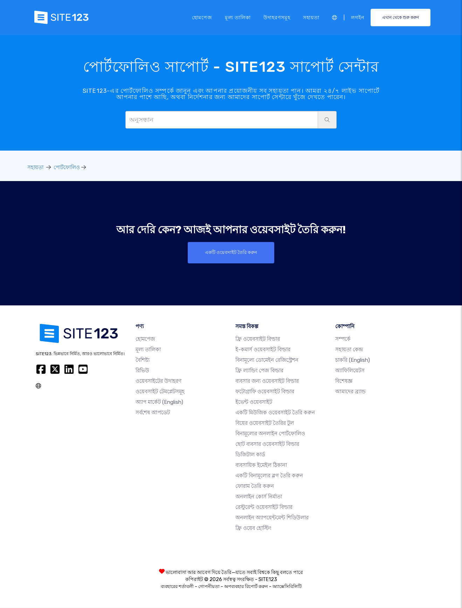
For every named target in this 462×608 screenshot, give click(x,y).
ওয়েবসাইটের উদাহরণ (158, 381)
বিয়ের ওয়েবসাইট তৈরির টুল (264, 423)
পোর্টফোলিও (67, 167)
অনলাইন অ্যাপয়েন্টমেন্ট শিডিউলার (272, 518)
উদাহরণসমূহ (276, 17)
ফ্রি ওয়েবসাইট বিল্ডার (257, 339)
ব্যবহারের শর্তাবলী (177, 586)
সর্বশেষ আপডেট (153, 413)
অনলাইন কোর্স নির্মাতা (258, 497)
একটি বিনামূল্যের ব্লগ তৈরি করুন (269, 476)
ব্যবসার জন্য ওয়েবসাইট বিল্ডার (267, 381)
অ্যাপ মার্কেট (159, 402)
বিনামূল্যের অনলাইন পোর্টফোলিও (270, 434)
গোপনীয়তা (209, 586)
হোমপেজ (202, 17)
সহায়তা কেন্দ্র (349, 350)
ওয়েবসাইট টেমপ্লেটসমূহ (160, 392)
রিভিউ (142, 371)
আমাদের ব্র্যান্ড (350, 392)
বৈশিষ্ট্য (143, 360)
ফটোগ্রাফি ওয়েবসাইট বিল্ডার (264, 392)
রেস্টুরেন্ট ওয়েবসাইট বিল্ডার (263, 507)
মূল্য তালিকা (238, 17)
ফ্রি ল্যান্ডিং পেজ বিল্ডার (259, 371)
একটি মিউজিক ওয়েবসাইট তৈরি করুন (275, 413)
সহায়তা (311, 17)
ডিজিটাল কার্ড (250, 455)
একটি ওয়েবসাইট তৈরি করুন (231, 252)
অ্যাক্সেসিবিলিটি (287, 586)
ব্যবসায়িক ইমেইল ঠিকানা (261, 465)
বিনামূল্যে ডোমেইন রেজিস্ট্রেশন (266, 360)
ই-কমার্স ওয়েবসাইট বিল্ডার (262, 350)
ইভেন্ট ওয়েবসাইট (253, 402)
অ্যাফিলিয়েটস (350, 371)
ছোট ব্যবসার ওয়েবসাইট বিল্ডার (267, 444)
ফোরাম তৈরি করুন (254, 486)
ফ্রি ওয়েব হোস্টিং (253, 528)
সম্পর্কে (343, 339)
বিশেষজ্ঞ (343, 381)
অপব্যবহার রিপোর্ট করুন (246, 586)
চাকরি (352, 360)
